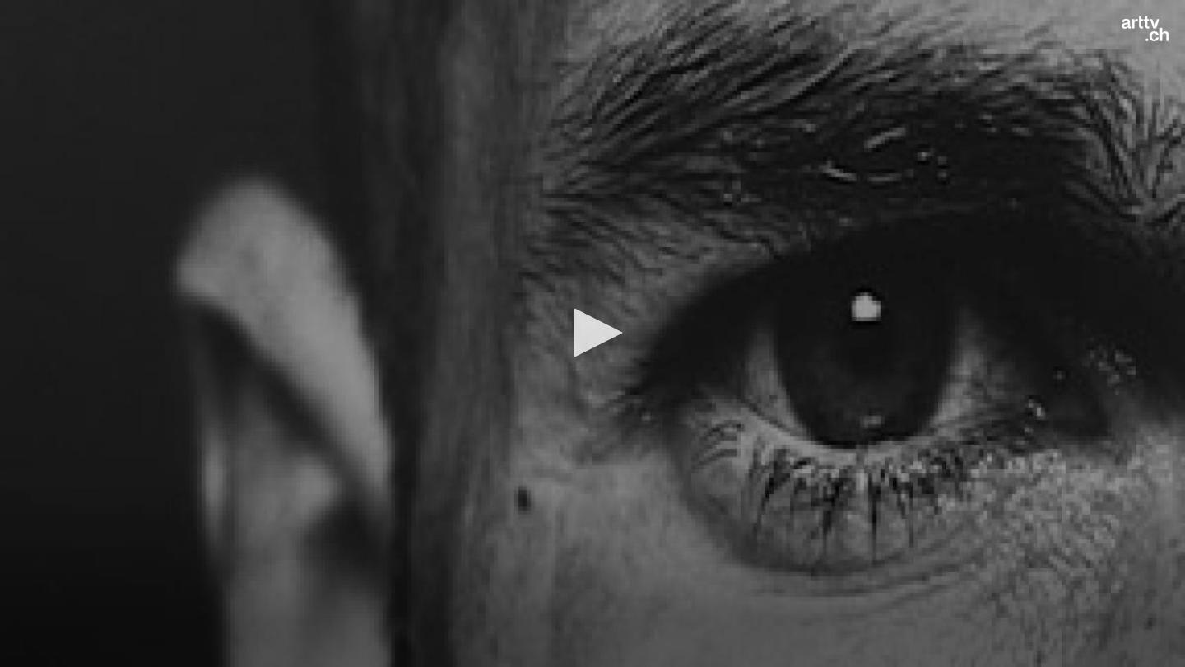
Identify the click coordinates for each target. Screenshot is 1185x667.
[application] (592, 333)
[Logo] (1145, 28)
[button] (592, 332)
